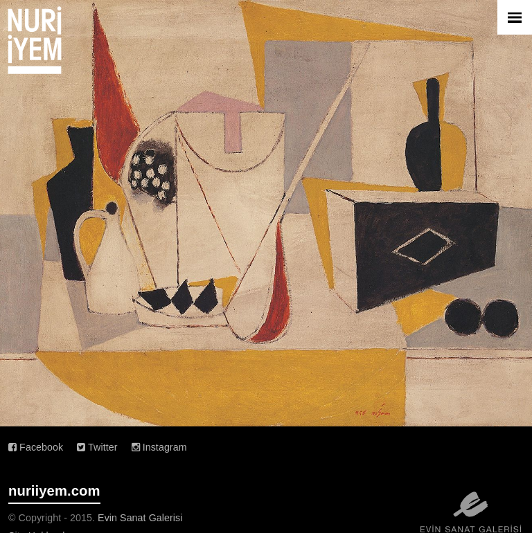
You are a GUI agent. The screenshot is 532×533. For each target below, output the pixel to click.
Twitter (97, 447)
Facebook (35, 447)
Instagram (159, 447)
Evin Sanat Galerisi (140, 517)
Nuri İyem (34, 40)
